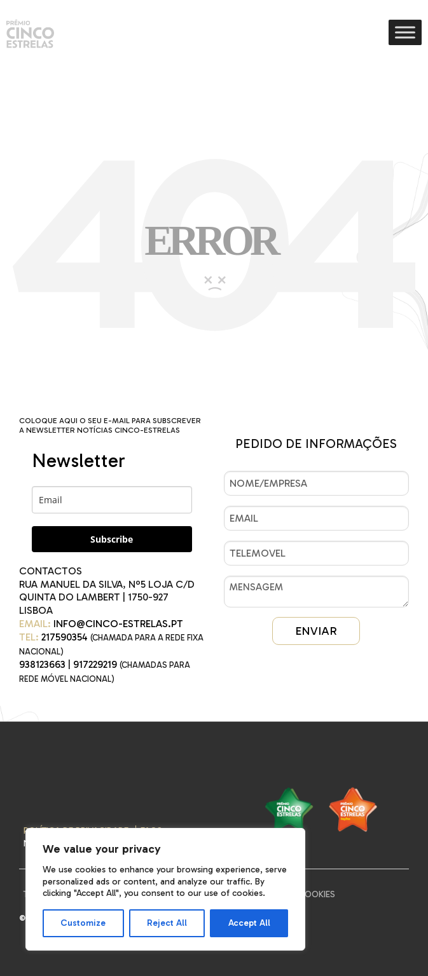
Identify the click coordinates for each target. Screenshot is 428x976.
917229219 (95, 664)
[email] (112, 499)
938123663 (42, 664)
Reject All (167, 923)
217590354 (64, 637)
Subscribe (111, 539)
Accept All (249, 923)
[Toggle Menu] (405, 32)
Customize (83, 923)
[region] (165, 889)
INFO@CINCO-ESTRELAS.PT (118, 624)
